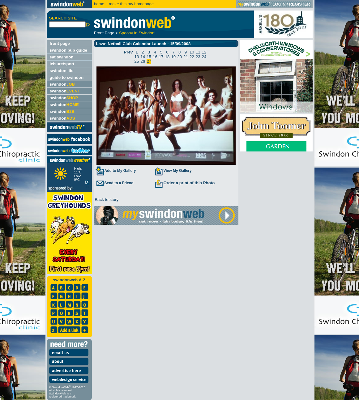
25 (136, 61)
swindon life (62, 70)
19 (173, 56)
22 (192, 56)
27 (149, 61)
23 (198, 56)
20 (179, 56)
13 (136, 56)
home (99, 4)
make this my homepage (131, 4)
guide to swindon (67, 77)
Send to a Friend (114, 183)
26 (142, 61)
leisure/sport (62, 64)
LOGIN (278, 4)
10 (192, 52)
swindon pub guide (68, 50)
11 (198, 52)
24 (204, 56)
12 (204, 52)
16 (155, 56)
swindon (62, 84)
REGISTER (299, 4)
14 (142, 56)
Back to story (106, 199)
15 (149, 56)
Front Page (104, 33)
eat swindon (62, 57)
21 (185, 56)
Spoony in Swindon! (137, 33)
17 (161, 56)
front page (60, 43)
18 (167, 56)
